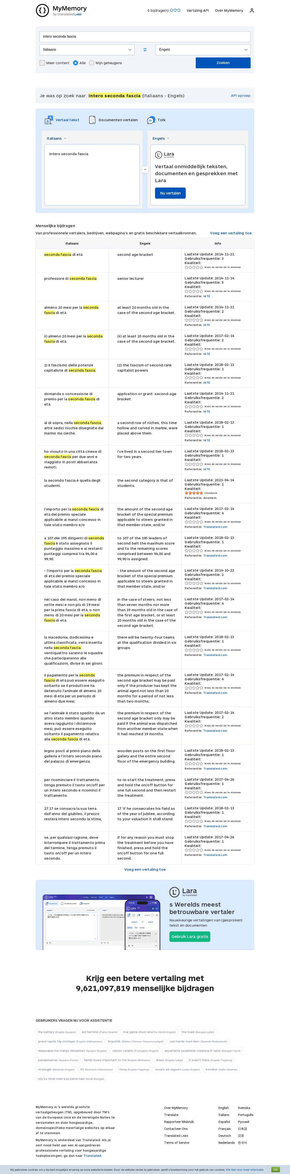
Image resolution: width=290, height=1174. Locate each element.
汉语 (241, 1135)
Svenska (244, 1108)
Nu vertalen (170, 193)
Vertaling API (198, 10)
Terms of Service (176, 1142)
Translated (176, 1135)
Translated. (93, 1155)
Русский (243, 1122)
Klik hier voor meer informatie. (245, 1169)
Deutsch (225, 1135)
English (224, 1108)
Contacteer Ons (176, 1128)
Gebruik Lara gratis (190, 936)
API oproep (240, 95)
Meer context (54, 62)
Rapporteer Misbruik (179, 1122)
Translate (171, 1115)
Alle (79, 62)
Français (225, 1128)
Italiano (224, 1115)
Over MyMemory (229, 10)
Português (245, 1115)
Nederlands (227, 1142)
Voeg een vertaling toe (231, 233)
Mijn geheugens (105, 62)
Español (224, 1122)
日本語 (242, 1128)
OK (275, 1169)
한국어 (242, 1142)
